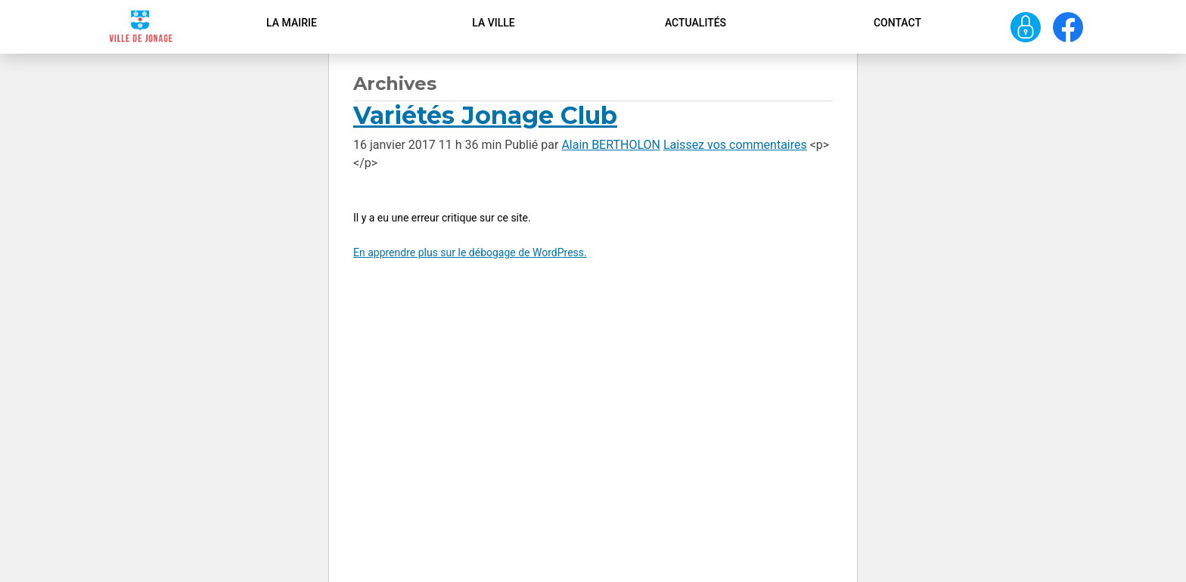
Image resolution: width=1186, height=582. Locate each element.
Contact (897, 23)
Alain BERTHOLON (610, 145)
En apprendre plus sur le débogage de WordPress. (470, 252)
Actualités (695, 23)
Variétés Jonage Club (485, 115)
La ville (493, 23)
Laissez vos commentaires (735, 145)
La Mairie (291, 23)
